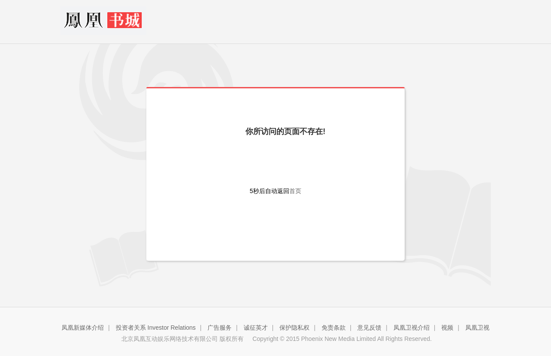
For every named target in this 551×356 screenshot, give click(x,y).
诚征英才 (256, 327)
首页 (295, 190)
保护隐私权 (294, 327)
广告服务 (219, 327)
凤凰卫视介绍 (411, 327)
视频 (447, 327)
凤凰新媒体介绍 (83, 327)
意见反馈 (369, 327)
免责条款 (334, 327)
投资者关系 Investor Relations (156, 327)
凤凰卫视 (477, 327)
